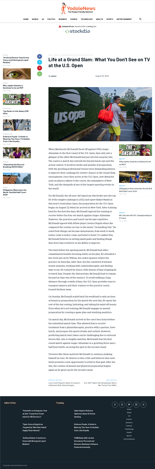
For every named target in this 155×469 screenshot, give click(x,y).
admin (53, 76)
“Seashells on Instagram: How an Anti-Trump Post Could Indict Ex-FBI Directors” (34, 414)
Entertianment (124, 19)
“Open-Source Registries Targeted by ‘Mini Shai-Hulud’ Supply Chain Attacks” (34, 427)
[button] (140, 19)
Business (63, 19)
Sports (109, 19)
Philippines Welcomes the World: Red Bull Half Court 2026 (15, 192)
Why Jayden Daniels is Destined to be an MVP (13, 86)
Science (73, 19)
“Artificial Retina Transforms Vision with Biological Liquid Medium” (16, 59)
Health (99, 19)
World (35, 19)
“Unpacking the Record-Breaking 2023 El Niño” (14, 165)
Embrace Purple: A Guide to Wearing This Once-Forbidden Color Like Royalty (16, 138)
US (43, 19)
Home (25, 19)
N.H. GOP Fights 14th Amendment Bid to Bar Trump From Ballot (100, 384)
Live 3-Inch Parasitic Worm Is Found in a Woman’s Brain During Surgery (64, 384)
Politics (51, 19)
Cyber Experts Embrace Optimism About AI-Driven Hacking (84, 414)
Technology (87, 19)
